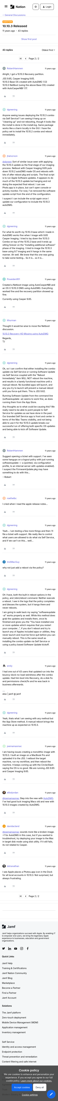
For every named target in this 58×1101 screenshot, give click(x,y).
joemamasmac (14, 746)
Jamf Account (9, 997)
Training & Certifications (14, 968)
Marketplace (8, 983)
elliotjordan (12, 792)
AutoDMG (48, 798)
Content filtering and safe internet (19, 1061)
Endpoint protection (12, 1051)
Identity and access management (19, 1046)
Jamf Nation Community (14, 973)
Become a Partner (11, 988)
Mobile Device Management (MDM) (20, 1022)
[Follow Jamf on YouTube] (15, 948)
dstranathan (13, 866)
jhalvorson (12, 156)
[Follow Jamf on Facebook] (27, 948)
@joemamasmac (10, 798)
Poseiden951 (13, 279)
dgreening (12, 109)
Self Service (8, 1042)
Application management (14, 1027)
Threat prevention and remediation (19, 1056)
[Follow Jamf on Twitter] (3, 948)
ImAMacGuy (13, 562)
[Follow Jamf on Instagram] (21, 948)
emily (9, 666)
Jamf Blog (7, 978)
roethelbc (12, 498)
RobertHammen (15, 68)
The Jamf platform (11, 1012)
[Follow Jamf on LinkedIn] (9, 948)
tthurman (11, 320)
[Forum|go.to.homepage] (17, 7)
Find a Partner (9, 993)
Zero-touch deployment (14, 1017)
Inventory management (14, 1032)
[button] (6, 7)
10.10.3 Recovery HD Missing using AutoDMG (25, 333)
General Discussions (15, 15)
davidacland (13, 826)
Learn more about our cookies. (36, 1080)
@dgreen (7, 161)
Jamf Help (7, 963)
